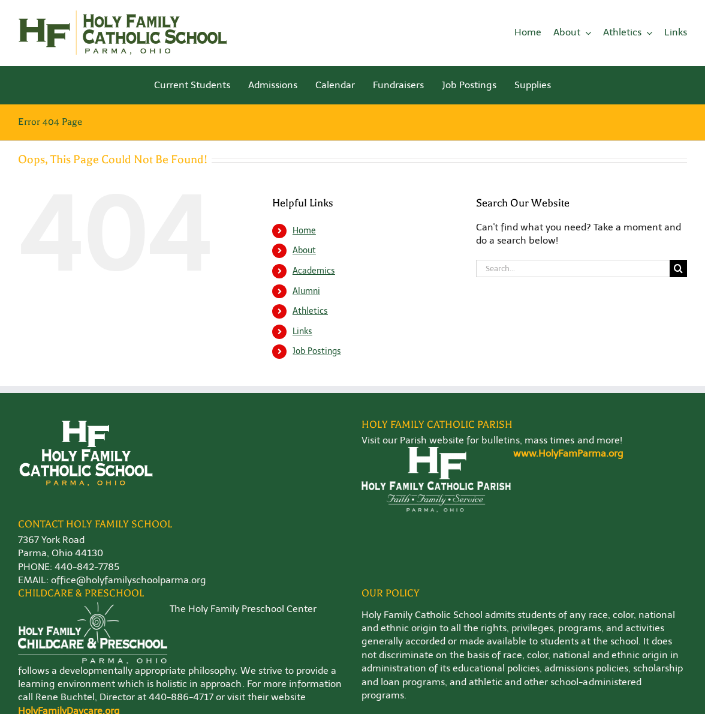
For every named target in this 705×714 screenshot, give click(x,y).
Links (302, 331)
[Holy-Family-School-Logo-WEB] (123, 13)
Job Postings (317, 351)
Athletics (310, 311)
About (304, 250)
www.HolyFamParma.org (568, 453)
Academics (314, 271)
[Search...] (573, 268)
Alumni (306, 291)
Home (304, 231)
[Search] (678, 268)
